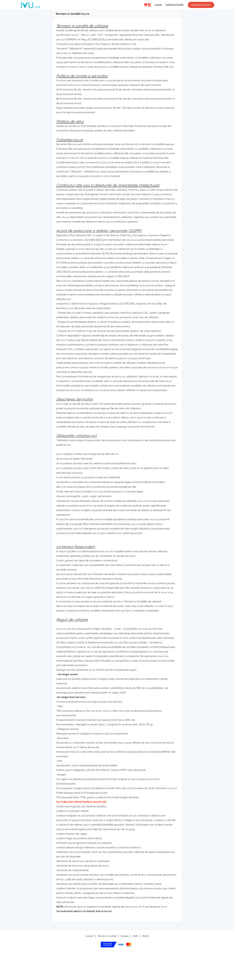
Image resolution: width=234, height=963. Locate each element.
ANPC (136, 936)
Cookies (125, 936)
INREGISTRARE (175, 5)
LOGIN (158, 5)
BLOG (146, 936)
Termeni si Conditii (107, 936)
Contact (89, 936)
